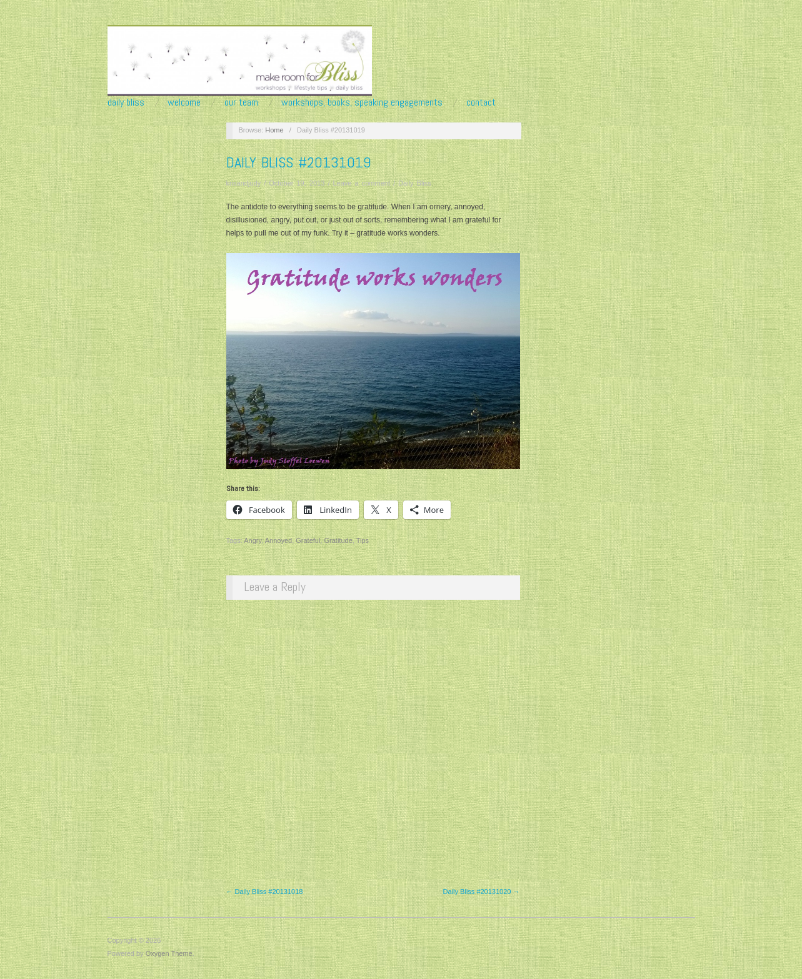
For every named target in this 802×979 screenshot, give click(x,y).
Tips (362, 540)
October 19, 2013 (296, 183)
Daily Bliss (126, 102)
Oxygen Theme (169, 953)
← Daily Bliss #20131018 (264, 891)
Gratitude (338, 540)
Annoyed (278, 540)
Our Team (241, 102)
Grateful (308, 540)
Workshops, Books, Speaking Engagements (362, 102)
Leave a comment (361, 183)
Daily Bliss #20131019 (298, 162)
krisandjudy (243, 183)
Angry (252, 540)
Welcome (184, 102)
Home (274, 130)
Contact (481, 102)
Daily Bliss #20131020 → (481, 891)
